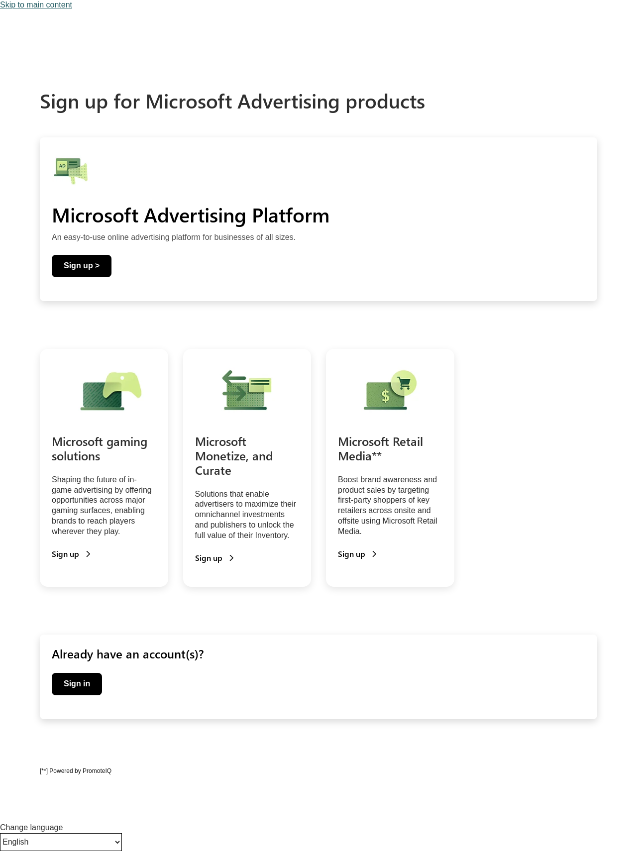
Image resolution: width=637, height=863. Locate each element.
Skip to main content (36, 4)
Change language (31, 827)
